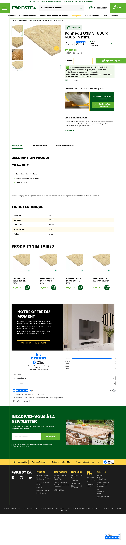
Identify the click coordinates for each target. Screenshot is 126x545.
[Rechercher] (61, 8)
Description (17, 146)
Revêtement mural (42, 490)
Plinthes (39, 488)
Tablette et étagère (100, 492)
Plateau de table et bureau (102, 485)
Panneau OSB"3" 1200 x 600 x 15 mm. (47, 281)
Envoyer (50, 436)
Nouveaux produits (42, 475)
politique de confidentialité (34, 445)
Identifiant (74, 481)
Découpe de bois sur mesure (77, 486)
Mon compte (75, 483)
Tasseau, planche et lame (103, 496)
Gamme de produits (43, 482)
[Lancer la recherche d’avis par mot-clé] (114, 383)
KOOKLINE (63, 510)
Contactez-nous (77, 475)
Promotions (90, 477)
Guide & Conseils (92, 16)
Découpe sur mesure (27, 16)
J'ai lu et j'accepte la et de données (33, 445)
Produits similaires (65, 146)
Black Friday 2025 (91, 480)
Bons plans (76, 16)
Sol (98, 489)
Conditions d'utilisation (58, 478)
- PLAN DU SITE (65, 508)
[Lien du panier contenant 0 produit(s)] (118, 8)
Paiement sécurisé (60, 482)
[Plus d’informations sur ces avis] (49, 366)
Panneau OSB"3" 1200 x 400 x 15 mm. (20, 281)
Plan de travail (41, 493)
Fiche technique (39, 146)
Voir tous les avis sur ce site (38, 370)
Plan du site (75, 478)
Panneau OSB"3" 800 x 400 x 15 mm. (101, 280)
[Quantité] (83, 61)
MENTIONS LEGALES (50, 508)
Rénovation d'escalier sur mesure (54, 16)
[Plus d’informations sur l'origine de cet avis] (114, 390)
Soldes (89, 487)
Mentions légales (60, 475)
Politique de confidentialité (59, 490)
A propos (100, 475)
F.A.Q (104, 16)
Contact (114, 16)
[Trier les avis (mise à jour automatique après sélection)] (64, 378)
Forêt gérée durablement (101, 478)
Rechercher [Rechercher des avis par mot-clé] (63, 383)
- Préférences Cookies (82, 508)
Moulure (39, 485)
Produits (12, 16)
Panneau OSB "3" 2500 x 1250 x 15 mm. (73, 281)
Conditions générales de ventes (61, 485)
